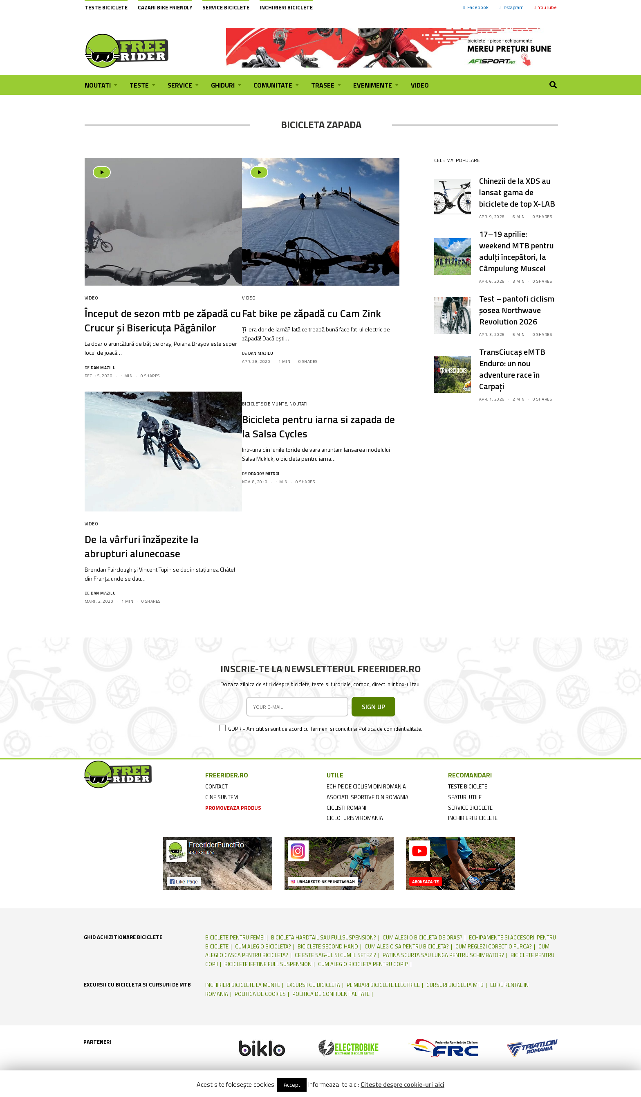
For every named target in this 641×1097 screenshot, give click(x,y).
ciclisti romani (346, 808)
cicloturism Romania (355, 818)
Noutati (298, 404)
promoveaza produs (233, 808)
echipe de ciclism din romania (366, 786)
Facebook (475, 7)
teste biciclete (467, 786)
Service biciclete (225, 7)
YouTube (545, 7)
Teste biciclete (106, 7)
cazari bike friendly (165, 7)
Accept (292, 1084)
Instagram (511, 7)
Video (92, 298)
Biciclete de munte (264, 404)
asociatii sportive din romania (367, 797)
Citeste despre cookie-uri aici (402, 1084)
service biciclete (470, 808)
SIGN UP (373, 707)
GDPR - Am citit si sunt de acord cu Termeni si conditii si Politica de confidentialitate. (325, 729)
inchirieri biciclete (473, 818)
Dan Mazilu (103, 368)
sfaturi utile (465, 797)
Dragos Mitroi (264, 474)
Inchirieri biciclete (286, 7)
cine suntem (221, 797)
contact (216, 786)
